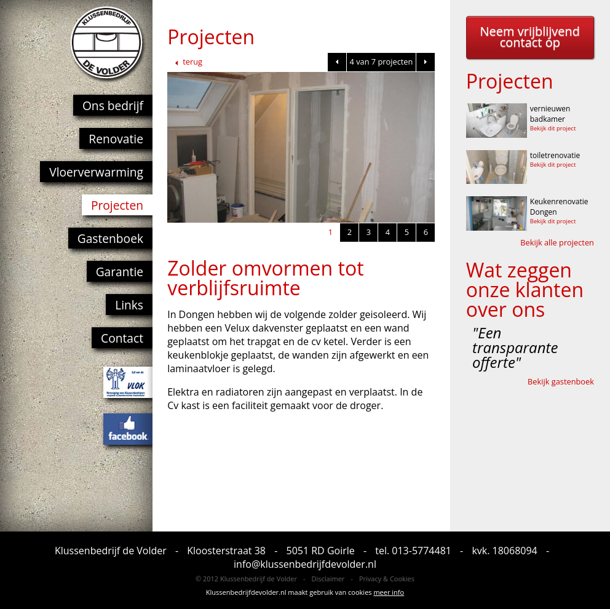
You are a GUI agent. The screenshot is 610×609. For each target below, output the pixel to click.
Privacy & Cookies (386, 578)
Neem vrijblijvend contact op (530, 36)
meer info (388, 592)
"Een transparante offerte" (515, 347)
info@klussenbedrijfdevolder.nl (305, 564)
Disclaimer (328, 578)
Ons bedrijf (112, 105)
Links (129, 305)
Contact (122, 338)
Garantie (119, 271)
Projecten (117, 205)
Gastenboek (110, 238)
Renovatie (116, 138)
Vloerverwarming (96, 172)
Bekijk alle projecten (557, 242)
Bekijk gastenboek (561, 381)
